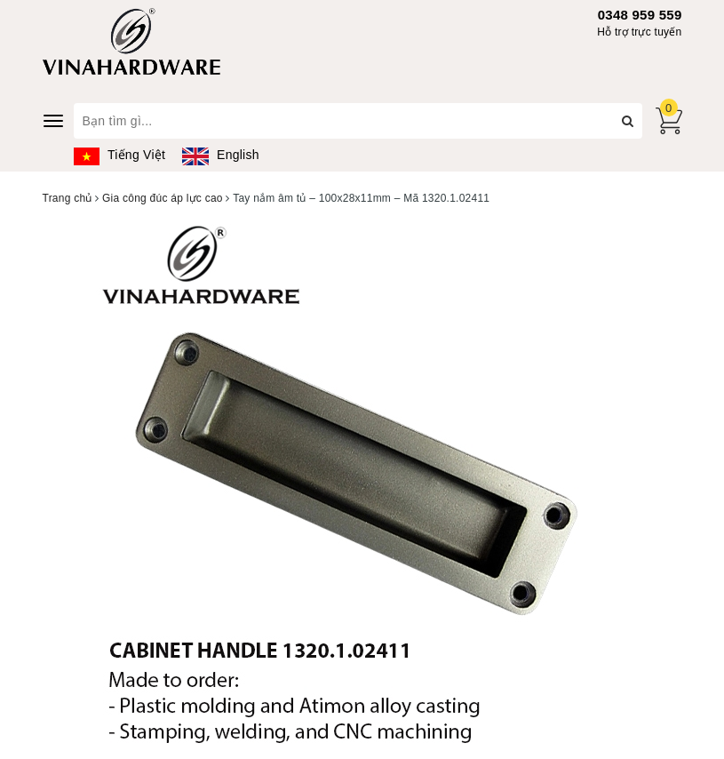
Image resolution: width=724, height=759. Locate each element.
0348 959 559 (640, 14)
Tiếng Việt (120, 155)
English (220, 155)
